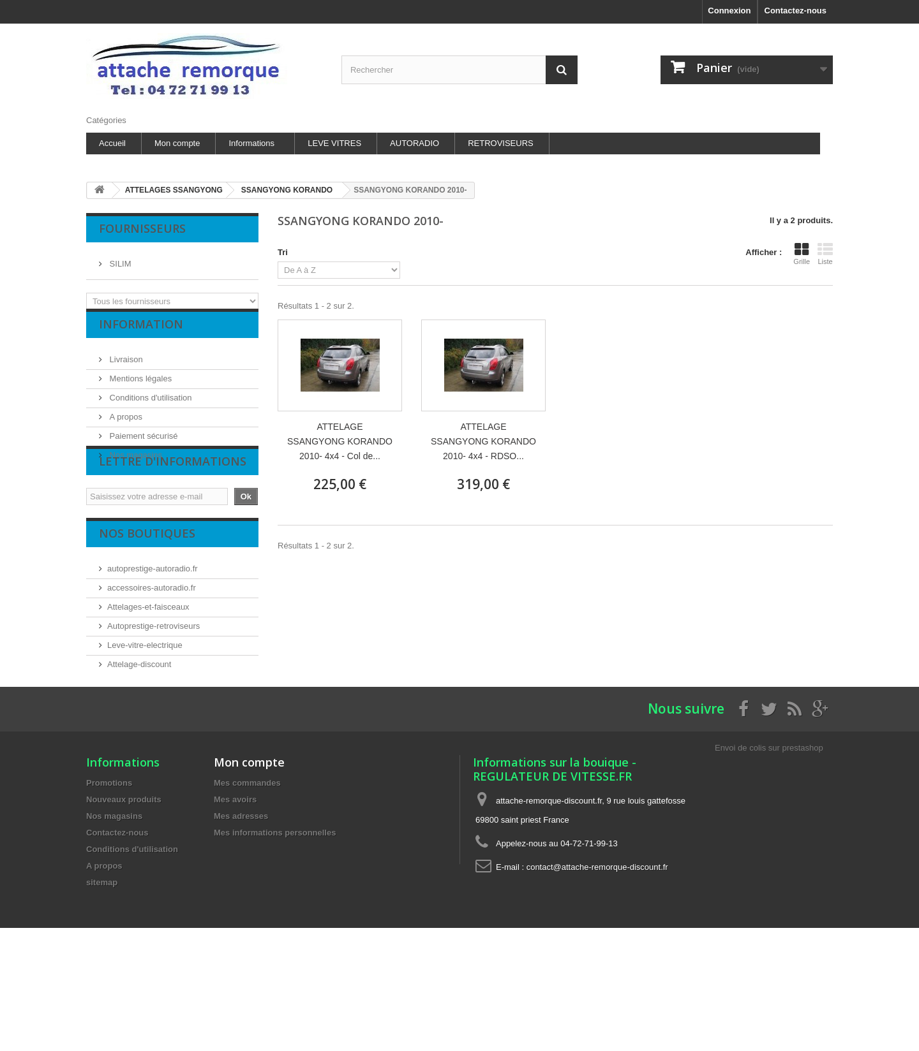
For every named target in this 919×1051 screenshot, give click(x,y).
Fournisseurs (142, 228)
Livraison (125, 369)
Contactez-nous (796, 10)
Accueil (112, 143)
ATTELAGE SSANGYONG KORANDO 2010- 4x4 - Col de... (339, 441)
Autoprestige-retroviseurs (153, 675)
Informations (251, 143)
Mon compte (177, 143)
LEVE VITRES (334, 143)
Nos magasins (134, 465)
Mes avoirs (235, 887)
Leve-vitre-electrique (145, 695)
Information (141, 339)
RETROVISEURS (501, 143)
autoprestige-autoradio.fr (152, 618)
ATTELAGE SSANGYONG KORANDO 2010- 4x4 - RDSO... (483, 441)
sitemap (101, 970)
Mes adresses (241, 904)
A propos (124, 427)
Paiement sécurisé (142, 446)
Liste (825, 253)
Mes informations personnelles (275, 920)
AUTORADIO (414, 143)
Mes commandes (247, 871)
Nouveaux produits (123, 887)
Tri (283, 252)
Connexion (729, 10)
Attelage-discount (139, 714)
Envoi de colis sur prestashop (769, 836)
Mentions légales (139, 388)
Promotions (109, 871)
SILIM (119, 258)
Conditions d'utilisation (149, 408)
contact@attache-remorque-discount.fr (597, 955)
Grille (801, 253)
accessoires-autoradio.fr (151, 637)
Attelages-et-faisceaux (148, 656)
